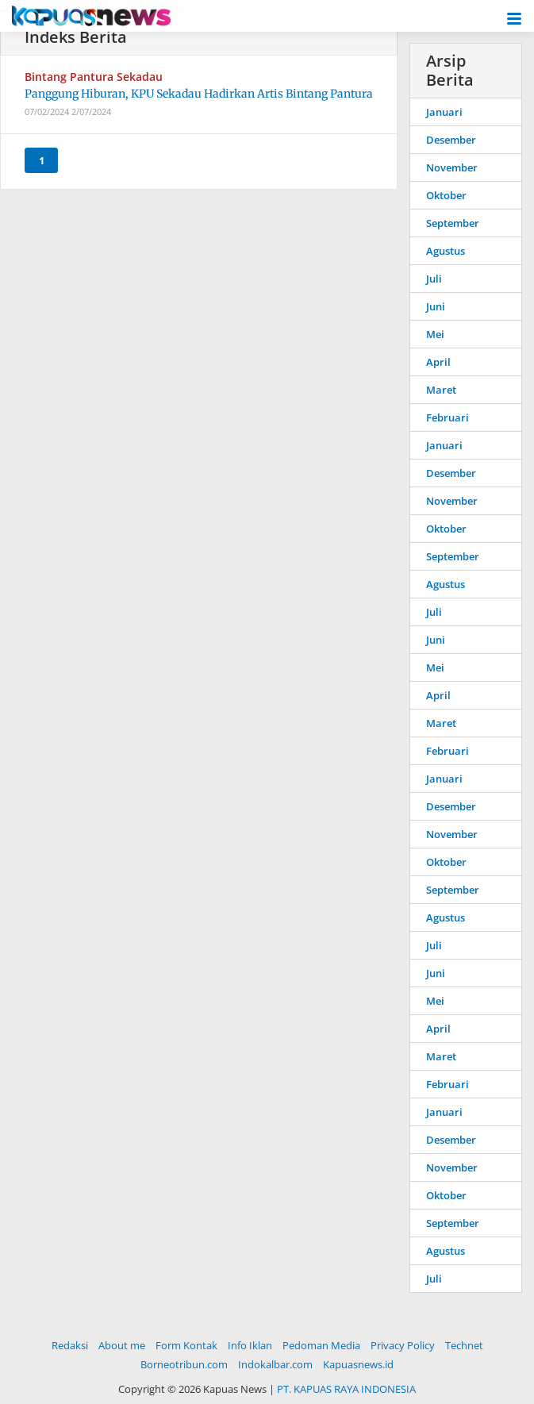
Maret (441, 390)
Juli (434, 278)
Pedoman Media (321, 1345)
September (452, 223)
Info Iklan (250, 1345)
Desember (451, 140)
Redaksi (70, 1345)
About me (121, 1345)
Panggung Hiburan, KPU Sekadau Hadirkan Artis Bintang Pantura (199, 94)
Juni (435, 306)
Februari (447, 417)
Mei (435, 334)
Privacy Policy (403, 1345)
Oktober (446, 195)
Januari (444, 112)
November (452, 167)
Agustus (445, 251)
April (438, 362)
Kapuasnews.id (358, 1364)
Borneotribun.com (184, 1364)
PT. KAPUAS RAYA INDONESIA (346, 1389)
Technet (464, 1345)
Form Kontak (186, 1345)
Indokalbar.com (275, 1364)
